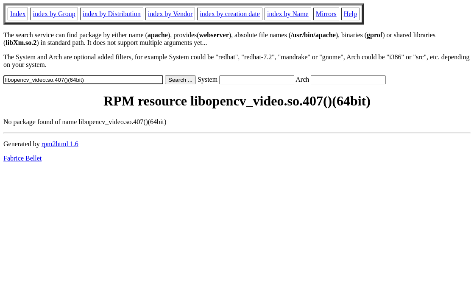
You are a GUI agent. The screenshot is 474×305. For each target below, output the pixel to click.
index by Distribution (112, 13)
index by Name (288, 13)
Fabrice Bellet (22, 158)
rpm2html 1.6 (60, 143)
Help (350, 13)
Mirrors (326, 13)
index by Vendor (170, 13)
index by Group (54, 13)
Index (17, 13)
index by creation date (230, 13)
